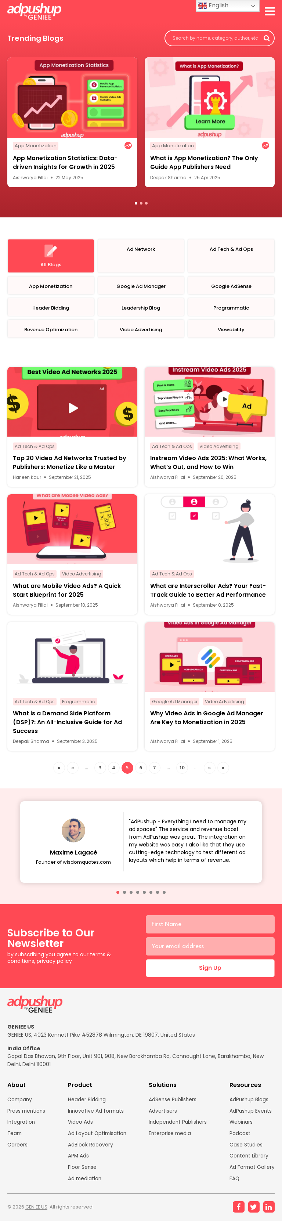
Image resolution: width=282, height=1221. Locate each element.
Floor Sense (81, 1170)
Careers (17, 1147)
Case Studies (245, 1147)
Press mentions (27, 1113)
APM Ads (77, 1158)
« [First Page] (59, 769)
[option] (72, 123)
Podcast (239, 1135)
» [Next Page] (209, 769)
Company (20, 1101)
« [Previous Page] (72, 769)
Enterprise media (170, 1135)
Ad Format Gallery (252, 1170)
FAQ (234, 1181)
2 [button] (141, 203)
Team (15, 1135)
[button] (117, 893)
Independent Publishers (178, 1124)
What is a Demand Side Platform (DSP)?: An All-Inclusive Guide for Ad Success (67, 723)
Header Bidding (86, 1101)
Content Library (248, 1158)
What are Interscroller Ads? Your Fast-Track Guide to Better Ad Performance (208, 591)
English (213, 5)
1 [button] (136, 203)
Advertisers (162, 1113)
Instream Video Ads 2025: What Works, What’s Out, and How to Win (208, 464)
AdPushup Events (250, 1113)
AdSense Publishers (172, 1101)
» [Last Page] (223, 769)
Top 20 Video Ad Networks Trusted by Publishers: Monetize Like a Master (69, 464)
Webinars (241, 1124)
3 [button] (146, 203)
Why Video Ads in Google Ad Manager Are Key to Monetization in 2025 (206, 718)
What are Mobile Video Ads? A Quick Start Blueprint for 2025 (67, 591)
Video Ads (79, 1124)
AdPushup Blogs (249, 1101)
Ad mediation (84, 1181)
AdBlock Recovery (89, 1147)
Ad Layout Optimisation (97, 1135)
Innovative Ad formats (95, 1113)
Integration (21, 1124)
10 (182, 769)
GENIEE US (36, 1209)
